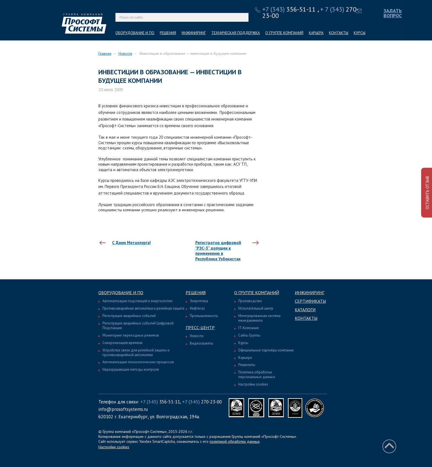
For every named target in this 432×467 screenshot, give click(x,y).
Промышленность (204, 315)
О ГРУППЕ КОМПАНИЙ (284, 32)
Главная (104, 53)
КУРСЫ (359, 32)
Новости (125, 53)
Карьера (245, 357)
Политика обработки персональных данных (256, 374)
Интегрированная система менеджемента (259, 318)
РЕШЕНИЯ (168, 32)
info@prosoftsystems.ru (123, 409)
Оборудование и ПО (120, 292)
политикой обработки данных (235, 441)
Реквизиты (246, 364)
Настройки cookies (253, 384)
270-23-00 (202, 402)
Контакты (306, 318)
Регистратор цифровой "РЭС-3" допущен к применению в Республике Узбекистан (218, 250)
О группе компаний (256, 292)
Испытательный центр (255, 308)
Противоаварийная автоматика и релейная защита (143, 308)
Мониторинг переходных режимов (130, 335)
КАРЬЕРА (316, 32)
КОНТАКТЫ (338, 32)
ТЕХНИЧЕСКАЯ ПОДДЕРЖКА (235, 32)
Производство (250, 301)
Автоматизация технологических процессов (138, 362)
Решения (196, 292)
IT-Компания (248, 328)
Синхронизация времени (122, 342)
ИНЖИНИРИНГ (194, 32)
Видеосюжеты (201, 343)
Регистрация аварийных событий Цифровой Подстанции (138, 325)
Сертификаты (310, 301)
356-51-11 (289, 9)
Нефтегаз (197, 308)
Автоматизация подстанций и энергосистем (137, 301)
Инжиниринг (309, 292)
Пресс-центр (200, 327)
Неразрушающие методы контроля (130, 369)
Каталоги (305, 309)
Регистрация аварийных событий (129, 315)
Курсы (243, 342)
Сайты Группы (249, 335)
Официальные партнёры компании (266, 350)
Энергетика (199, 301)
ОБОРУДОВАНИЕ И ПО (134, 32)
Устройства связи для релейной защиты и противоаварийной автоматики (135, 352)
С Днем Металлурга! (131, 242)
